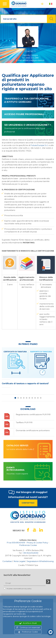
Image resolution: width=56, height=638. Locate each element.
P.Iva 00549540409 (16, 542)
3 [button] (21, 398)
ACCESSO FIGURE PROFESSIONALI (24, 114)
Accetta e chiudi (28, 623)
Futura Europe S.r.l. (39, 145)
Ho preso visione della (18, 588)
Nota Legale (19, 561)
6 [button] (29, 398)
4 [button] (24, 398)
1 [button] (15, 398)
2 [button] (18, 398)
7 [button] (32, 398)
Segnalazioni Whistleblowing (40, 561)
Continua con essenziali (28, 627)
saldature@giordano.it (33, 60)
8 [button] (35, 398)
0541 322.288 (32, 58)
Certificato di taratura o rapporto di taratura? (25, 383)
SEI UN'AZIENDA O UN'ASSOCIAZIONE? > (27, 128)
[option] (28, 368)
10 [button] (41, 398)
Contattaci (7, 561)
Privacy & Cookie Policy (37, 542)
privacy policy (27, 588)
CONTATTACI (28, 503)
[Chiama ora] (30, 553)
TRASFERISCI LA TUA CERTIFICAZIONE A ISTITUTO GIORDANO (26, 100)
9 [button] (38, 398)
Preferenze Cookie (28, 632)
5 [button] (26, 398)
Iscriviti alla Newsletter (17, 575)
